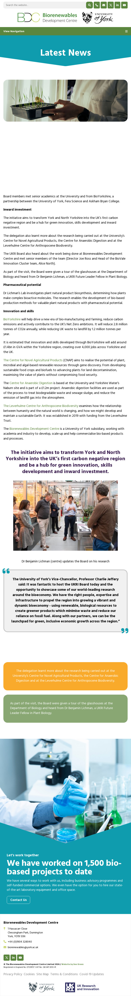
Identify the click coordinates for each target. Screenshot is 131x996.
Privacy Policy (13, 975)
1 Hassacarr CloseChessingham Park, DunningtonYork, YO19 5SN (23, 932)
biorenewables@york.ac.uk (21, 947)
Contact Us (18, 900)
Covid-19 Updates (91, 975)
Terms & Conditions (64, 975)
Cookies (29, 975)
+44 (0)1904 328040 (18, 942)
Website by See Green (72, 964)
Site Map (42, 975)
